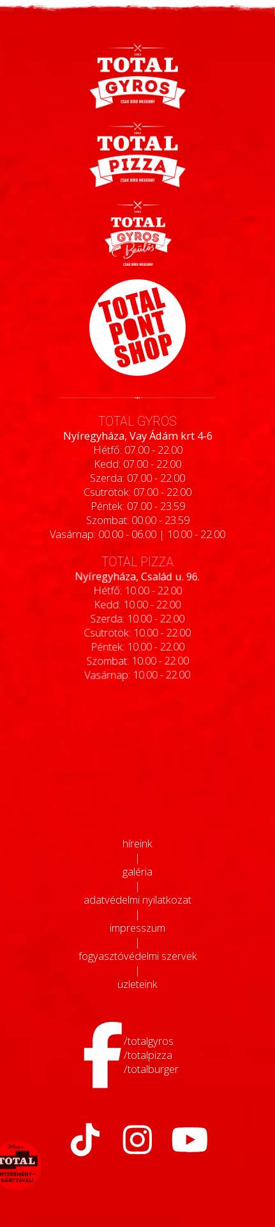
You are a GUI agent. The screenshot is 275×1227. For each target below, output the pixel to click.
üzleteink (137, 984)
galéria (137, 872)
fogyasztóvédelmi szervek (137, 956)
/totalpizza (148, 1055)
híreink (137, 844)
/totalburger (151, 1069)
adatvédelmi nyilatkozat (137, 900)
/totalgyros (149, 1041)
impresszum (137, 928)
